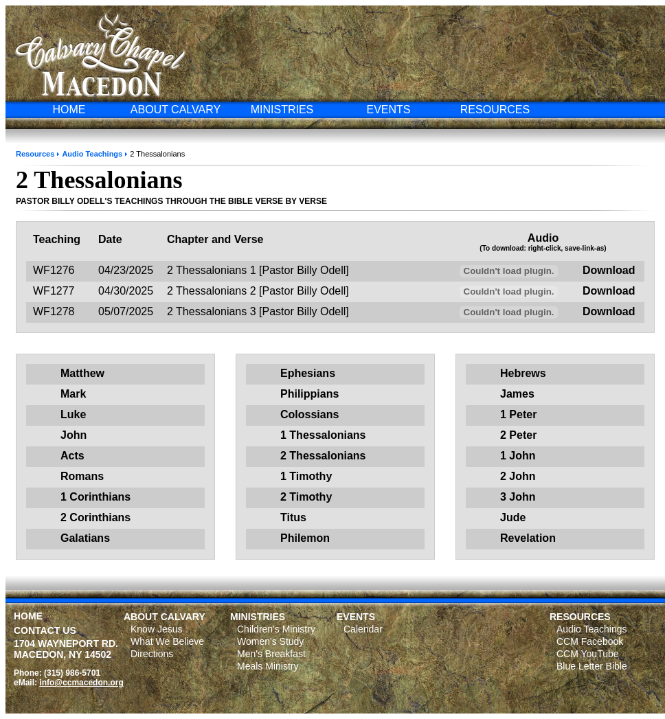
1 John (518, 455)
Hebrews (523, 373)
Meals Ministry (267, 666)
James (517, 394)
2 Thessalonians (323, 455)
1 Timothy (306, 476)
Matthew (82, 373)
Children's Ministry (276, 629)
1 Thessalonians (323, 435)
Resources (35, 154)
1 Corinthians (95, 497)
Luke (73, 414)
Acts (72, 455)
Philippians (309, 394)
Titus (293, 517)
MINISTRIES (282, 109)
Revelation (528, 538)
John (73, 435)
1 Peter (518, 414)
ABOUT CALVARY (176, 109)
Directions (152, 653)
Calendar (363, 629)
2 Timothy (306, 497)
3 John (518, 497)
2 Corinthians (95, 517)
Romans (82, 476)
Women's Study (270, 641)
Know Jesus (156, 629)
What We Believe (167, 641)
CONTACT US (45, 630)
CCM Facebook (589, 641)
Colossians (309, 414)
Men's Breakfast (271, 653)
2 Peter (518, 435)
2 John (518, 476)
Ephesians (307, 373)
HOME (69, 109)
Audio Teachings (92, 154)
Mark (73, 394)
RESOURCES (495, 109)
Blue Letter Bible (591, 666)
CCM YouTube (587, 653)
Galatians (85, 538)
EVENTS (388, 109)
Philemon (305, 538)
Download (609, 270)
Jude (513, 517)
